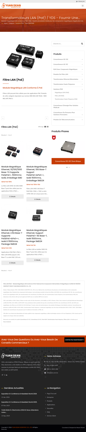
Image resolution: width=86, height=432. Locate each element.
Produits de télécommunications (64, 119)
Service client (51, 416)
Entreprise (50, 397)
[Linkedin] (6, 375)
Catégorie (11, 23)
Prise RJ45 (44, 319)
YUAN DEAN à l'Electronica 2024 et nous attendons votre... (19, 411)
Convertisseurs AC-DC (60, 64)
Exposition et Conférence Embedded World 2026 (19, 394)
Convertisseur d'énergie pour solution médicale (65, 106)
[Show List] (47, 126)
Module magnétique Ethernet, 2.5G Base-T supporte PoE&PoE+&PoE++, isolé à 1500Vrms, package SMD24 (11, 237)
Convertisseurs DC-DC (60, 59)
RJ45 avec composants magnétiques (65, 69)
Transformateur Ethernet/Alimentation (65, 79)
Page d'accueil (51, 393)
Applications (51, 404)
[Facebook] (2, 375)
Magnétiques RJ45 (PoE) (62, 92)
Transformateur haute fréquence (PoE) (66, 99)
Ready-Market (81, 427)
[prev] (2, 118)
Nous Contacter (7, 321)
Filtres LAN (66, 319)
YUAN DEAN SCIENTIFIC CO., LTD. (22, 427)
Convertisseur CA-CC (36, 319)
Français (81, 1)
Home (5, 23)
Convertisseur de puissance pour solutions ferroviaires (64, 113)
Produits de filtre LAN (60, 74)
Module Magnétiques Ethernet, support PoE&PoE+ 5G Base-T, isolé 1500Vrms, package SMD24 (36, 236)
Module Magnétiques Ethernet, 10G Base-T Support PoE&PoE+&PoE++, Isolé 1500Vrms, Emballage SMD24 (36, 173)
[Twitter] (4, 375)
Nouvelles (50, 408)
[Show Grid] (45, 126)
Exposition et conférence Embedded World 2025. (19, 402)
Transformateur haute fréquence (64, 84)
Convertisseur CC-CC (25, 319)
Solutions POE (20, 23)
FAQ (48, 412)
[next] (46, 118)
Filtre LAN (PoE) (29, 23)
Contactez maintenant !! (74, 340)
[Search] (66, 43)
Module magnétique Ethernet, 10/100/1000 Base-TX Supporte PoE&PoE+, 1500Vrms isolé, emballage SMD (11, 172)
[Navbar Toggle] (83, 5)
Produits (49, 401)
